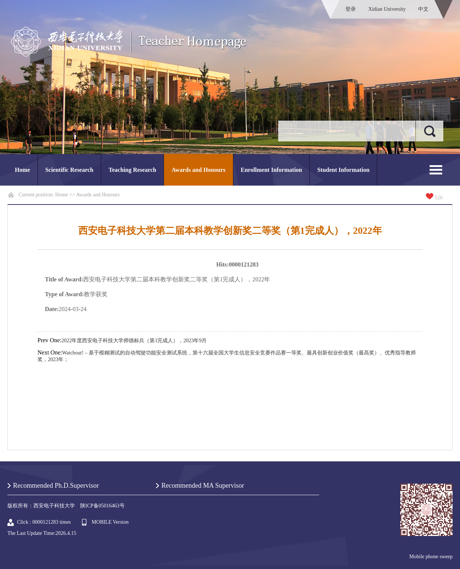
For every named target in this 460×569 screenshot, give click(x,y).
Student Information (343, 170)
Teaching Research (132, 170)
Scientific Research (69, 170)
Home (22, 170)
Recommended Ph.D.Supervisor (56, 485)
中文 (423, 9)
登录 (350, 9)
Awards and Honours (198, 170)
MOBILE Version (110, 522)
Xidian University (387, 9)
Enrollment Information (271, 170)
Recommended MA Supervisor (202, 485)
